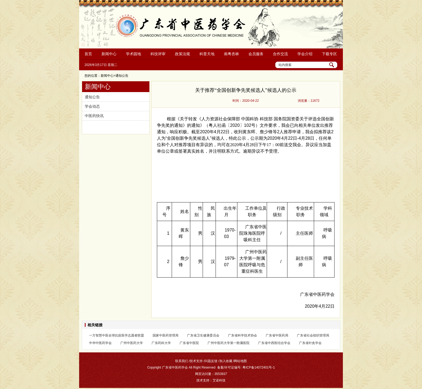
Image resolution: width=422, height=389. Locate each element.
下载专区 (329, 54)
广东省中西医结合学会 (274, 343)
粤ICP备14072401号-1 (258, 367)
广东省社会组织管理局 (313, 335)
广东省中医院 (189, 343)
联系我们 (181, 361)
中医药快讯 (94, 116)
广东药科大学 (161, 343)
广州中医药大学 (131, 343)
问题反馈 (211, 361)
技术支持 (196, 361)
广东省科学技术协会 (242, 335)
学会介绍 (304, 54)
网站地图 (240, 361)
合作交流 (280, 54)
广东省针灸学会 (310, 343)
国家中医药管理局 (165, 335)
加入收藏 (225, 361)
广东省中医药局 (277, 335)
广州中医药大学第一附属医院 (228, 343)
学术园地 (133, 54)
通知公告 (92, 97)
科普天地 (206, 54)
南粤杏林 (231, 54)
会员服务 (255, 54)
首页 (88, 54)
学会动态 (92, 106)
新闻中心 (109, 54)
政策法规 (182, 54)
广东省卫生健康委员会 (203, 335)
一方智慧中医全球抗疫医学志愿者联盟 (116, 335)
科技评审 (158, 54)
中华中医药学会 (100, 343)
